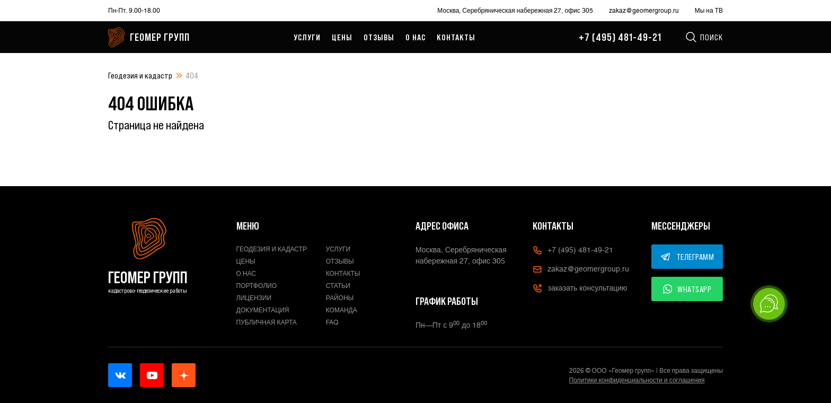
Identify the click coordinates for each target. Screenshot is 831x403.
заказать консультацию (580, 288)
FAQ (332, 322)
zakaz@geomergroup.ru (644, 10)
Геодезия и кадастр (140, 75)
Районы (339, 298)
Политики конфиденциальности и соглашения (637, 380)
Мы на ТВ (709, 10)
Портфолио (256, 286)
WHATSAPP (687, 289)
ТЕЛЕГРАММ (687, 256)
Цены (342, 37)
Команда (341, 310)
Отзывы (379, 37)
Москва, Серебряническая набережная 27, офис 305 (515, 10)
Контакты (456, 37)
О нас (415, 37)
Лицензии (254, 298)
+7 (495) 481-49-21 (620, 37)
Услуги (307, 37)
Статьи (338, 286)
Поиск (704, 37)
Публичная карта (266, 322)
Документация (262, 310)
